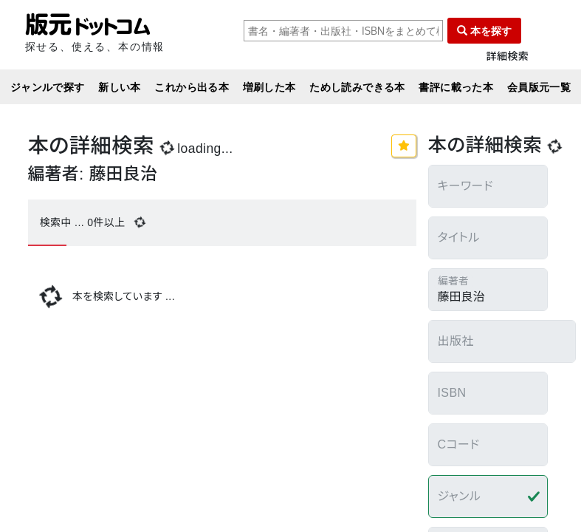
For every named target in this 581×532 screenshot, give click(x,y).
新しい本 (119, 87)
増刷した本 (269, 87)
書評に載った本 (456, 87)
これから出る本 (191, 87)
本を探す (484, 30)
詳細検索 (508, 56)
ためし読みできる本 (357, 87)
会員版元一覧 (539, 87)
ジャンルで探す (47, 87)
